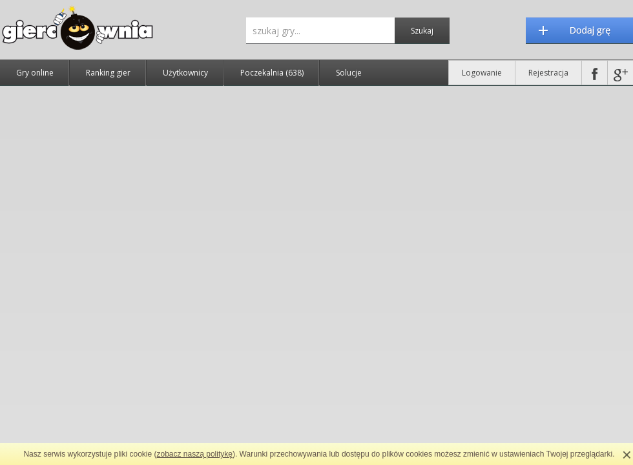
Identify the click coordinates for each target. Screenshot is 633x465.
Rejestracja (548, 72)
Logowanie (482, 72)
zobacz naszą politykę (195, 454)
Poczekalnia (272, 72)
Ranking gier (108, 72)
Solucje (349, 72)
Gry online (35, 72)
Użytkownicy (185, 72)
